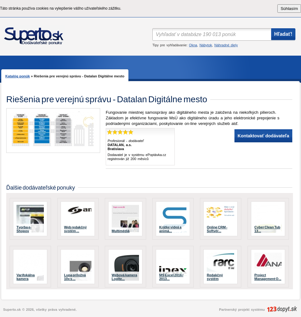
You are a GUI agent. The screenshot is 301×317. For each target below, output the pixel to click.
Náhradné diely (226, 45)
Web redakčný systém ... (75, 229)
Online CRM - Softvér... (217, 229)
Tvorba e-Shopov (23, 229)
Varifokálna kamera (25, 277)
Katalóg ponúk (17, 76)
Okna (193, 45)
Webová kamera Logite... (124, 277)
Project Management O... (267, 277)
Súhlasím (289, 8)
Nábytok (205, 45)
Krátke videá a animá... (170, 229)
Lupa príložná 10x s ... (75, 277)
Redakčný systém (215, 277)
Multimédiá (120, 231)
